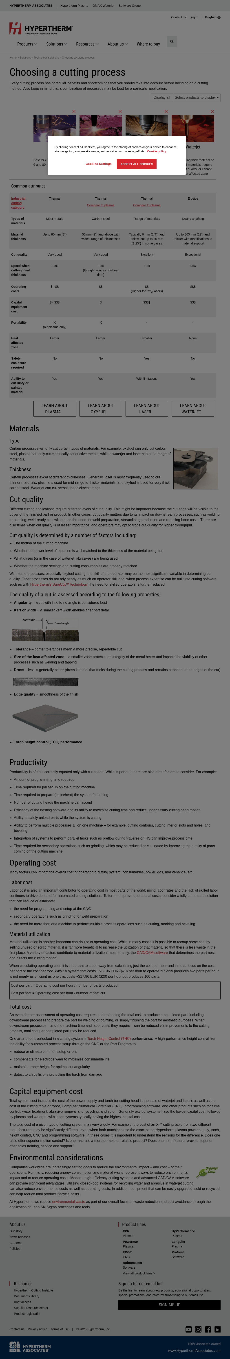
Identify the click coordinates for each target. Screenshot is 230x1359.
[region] (117, 155)
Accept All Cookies (136, 164)
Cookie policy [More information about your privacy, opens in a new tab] (156, 151)
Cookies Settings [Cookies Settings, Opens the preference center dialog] (99, 164)
